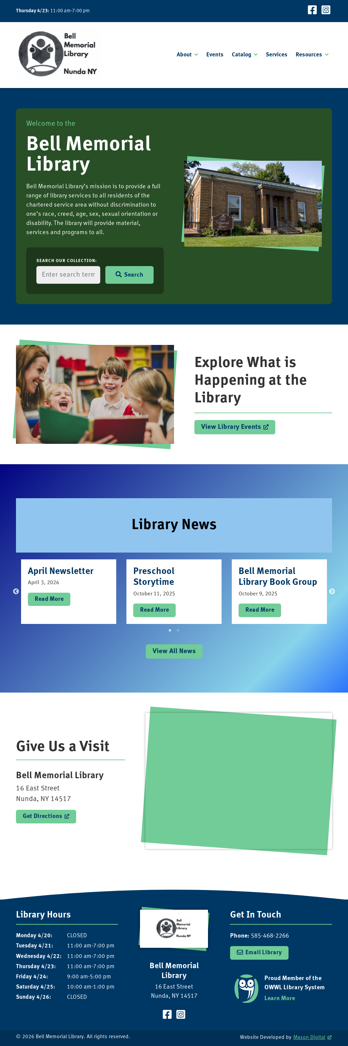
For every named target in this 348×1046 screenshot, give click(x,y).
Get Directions (42, 816)
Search (129, 275)
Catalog (241, 55)
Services (277, 55)
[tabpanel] (68, 591)
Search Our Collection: (66, 261)
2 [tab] (178, 630)
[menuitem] (187, 55)
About (184, 55)
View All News (174, 651)
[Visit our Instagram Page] (326, 11)
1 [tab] (170, 630)
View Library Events (231, 427)
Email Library (263, 952)
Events (215, 55)
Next (332, 591)
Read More (49, 599)
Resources (309, 55)
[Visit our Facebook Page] (312, 11)
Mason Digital (309, 1037)
